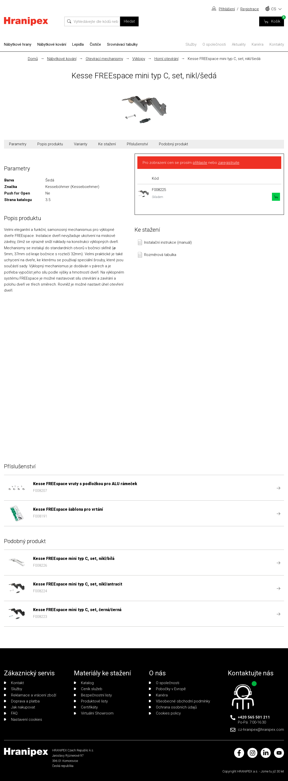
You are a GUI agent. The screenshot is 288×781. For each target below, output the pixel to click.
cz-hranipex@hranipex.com (261, 729)
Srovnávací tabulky (122, 44)
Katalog (84, 683)
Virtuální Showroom (94, 713)
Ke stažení (107, 144)
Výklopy (138, 58)
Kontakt (14, 683)
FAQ (11, 713)
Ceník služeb (88, 689)
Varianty (80, 144)
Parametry (17, 144)
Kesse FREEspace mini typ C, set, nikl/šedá (224, 58)
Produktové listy (91, 701)
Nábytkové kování (51, 44)
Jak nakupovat (19, 707)
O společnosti (214, 44)
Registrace (249, 9)
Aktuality (239, 44)
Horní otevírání (166, 58)
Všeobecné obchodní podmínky (179, 701)
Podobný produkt (173, 144)
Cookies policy (165, 713)
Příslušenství (137, 144)
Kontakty (276, 44)
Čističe (95, 44)
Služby (191, 44)
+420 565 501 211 (254, 717)
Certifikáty (86, 707)
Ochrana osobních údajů (173, 707)
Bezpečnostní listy (93, 695)
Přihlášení (227, 9)
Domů (33, 58)
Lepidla (78, 44)
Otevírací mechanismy (104, 58)
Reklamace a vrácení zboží (30, 695)
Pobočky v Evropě (167, 689)
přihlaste (200, 162)
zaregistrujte (228, 162)
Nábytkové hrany (17, 44)
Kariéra (257, 44)
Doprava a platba (22, 701)
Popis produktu (50, 144)
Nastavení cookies (23, 719)
